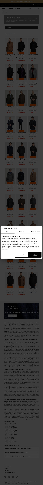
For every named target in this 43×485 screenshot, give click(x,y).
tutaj (6, 249)
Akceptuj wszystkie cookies (34, 254)
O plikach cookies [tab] (35, 231)
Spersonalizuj (21, 254)
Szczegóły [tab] (21, 231)
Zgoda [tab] (7, 231)
